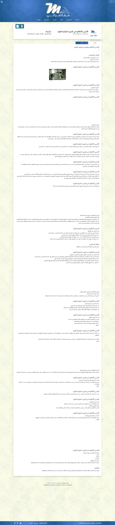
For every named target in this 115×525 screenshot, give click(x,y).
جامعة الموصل (48, 33)
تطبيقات (39, 19)
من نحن (36, 523)
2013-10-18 (75, 33)
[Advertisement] (57, 110)
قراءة (95, 42)
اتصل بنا (31, 523)
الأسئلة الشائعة (43, 523)
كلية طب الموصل (39, 33)
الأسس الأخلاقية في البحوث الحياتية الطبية (73, 32)
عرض (82, 42)
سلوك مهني (93, 35)
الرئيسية (77, 19)
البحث (61, 19)
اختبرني (54, 19)
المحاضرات (69, 19)
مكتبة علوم (46, 19)
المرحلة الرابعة (30, 33)
